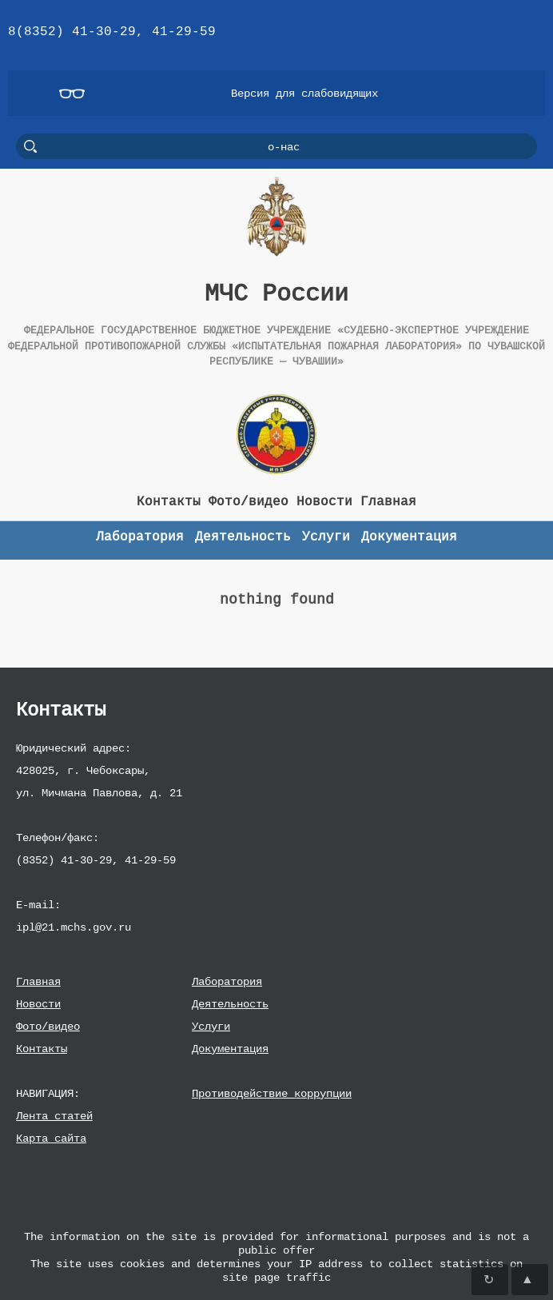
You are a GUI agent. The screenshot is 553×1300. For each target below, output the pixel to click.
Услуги (211, 1026)
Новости (38, 1004)
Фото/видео (48, 1026)
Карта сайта (51, 1138)
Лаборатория (227, 981)
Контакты (41, 1048)
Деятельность (230, 1004)
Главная (38, 981)
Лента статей (54, 1116)
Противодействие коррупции (272, 1093)
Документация (230, 1048)
